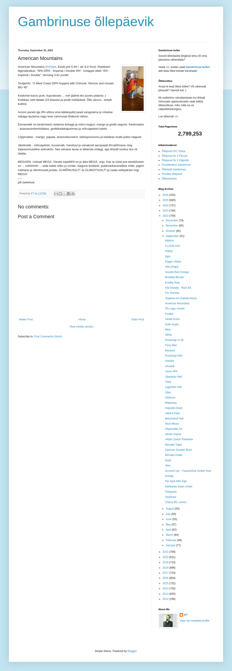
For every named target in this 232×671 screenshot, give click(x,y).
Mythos (169, 240)
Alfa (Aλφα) (172, 266)
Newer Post (26, 319)
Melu (168, 329)
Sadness (170, 397)
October (171, 231)
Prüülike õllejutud (172, 174)
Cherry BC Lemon (175, 502)
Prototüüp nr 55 (174, 340)
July (168, 514)
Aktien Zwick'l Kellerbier (179, 439)
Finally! (169, 313)
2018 (166, 567)
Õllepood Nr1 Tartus (174, 151)
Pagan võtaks (173, 261)
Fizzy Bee (171, 345)
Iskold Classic (173, 434)
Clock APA (171, 371)
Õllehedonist (169, 178)
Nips (167, 256)
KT (186, 614)
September (173, 236)
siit (167, 67)
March (170, 534)
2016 (166, 578)
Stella (168, 334)
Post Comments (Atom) (48, 336)
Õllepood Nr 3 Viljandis (175, 160)
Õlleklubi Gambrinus (174, 169)
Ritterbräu (171, 402)
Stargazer (171, 491)
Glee (168, 392)
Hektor (169, 251)
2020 (166, 557)
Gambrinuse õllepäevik (86, 21)
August (170, 508)
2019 (166, 562)
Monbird (170, 350)
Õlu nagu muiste (174, 308)
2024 (166, 205)
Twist (168, 381)
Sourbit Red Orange (177, 272)
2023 (166, 210)
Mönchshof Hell (174, 418)
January (171, 545)
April (169, 529)
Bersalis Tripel (173, 444)
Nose (168, 460)
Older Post (137, 319)
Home (82, 319)
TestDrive (170, 497)
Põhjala (51, 66)
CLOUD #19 (172, 246)
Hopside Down (173, 408)
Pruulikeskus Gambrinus (176, 164)
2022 (166, 215)
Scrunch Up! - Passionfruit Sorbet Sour (188, 470)
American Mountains (177, 303)
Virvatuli (169, 366)
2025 (166, 200)
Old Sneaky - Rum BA (178, 287)
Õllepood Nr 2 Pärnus (174, 155)
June (169, 519)
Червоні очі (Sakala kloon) (181, 298)
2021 (166, 551)
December (172, 220)
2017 (166, 572)
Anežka (169, 360)
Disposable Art (173, 428)
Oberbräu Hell (173, 376)
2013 (166, 593)
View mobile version (81, 326)
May (169, 524)
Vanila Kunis (172, 319)
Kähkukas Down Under (179, 486)
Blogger (132, 651)
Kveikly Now (172, 282)
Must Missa (172, 423)
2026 (166, 195)
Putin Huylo (172, 324)
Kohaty (169, 476)
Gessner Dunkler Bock (178, 449)
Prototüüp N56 (173, 355)
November (172, 225)
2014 (166, 588)
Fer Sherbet (172, 292)
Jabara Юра (172, 413)
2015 (166, 583)
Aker (168, 465)
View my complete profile (194, 620)
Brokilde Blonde (174, 277)
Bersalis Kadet (173, 455)
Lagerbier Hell (173, 387)
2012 (166, 599)
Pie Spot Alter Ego (176, 481)
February (171, 540)
